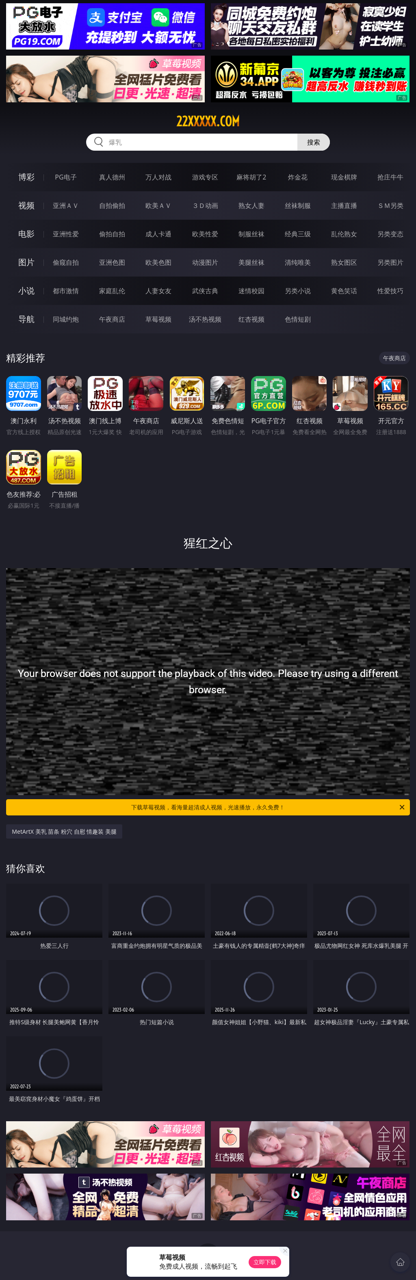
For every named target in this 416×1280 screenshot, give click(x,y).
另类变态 (390, 233)
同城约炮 (66, 319)
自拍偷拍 (112, 205)
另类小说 (298, 290)
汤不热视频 (205, 319)
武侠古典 (205, 290)
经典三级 (298, 233)
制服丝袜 (251, 233)
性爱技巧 (390, 290)
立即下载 (265, 1262)
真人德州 (112, 177)
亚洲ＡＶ (66, 205)
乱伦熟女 (344, 233)
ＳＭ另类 (390, 205)
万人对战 (158, 177)
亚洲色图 (112, 262)
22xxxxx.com (208, 121)
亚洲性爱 (66, 233)
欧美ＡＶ (158, 205)
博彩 (26, 176)
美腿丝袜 (251, 262)
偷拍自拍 (112, 233)
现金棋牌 (344, 177)
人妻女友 (158, 290)
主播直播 (344, 205)
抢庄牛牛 (390, 177)
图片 (26, 262)
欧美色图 (158, 262)
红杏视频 (251, 319)
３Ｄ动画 (205, 205)
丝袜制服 (298, 205)
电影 (26, 233)
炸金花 (298, 177)
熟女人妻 (251, 205)
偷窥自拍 (66, 262)
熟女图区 (344, 262)
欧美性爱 (205, 233)
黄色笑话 (344, 290)
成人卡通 (158, 233)
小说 (26, 290)
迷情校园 (251, 290)
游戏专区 (205, 177)
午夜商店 (112, 319)
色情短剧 (298, 319)
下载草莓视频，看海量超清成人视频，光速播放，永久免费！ (268, 807)
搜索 (313, 142)
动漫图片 (205, 262)
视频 (26, 205)
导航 (26, 319)
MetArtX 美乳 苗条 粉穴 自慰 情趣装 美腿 (64, 831)
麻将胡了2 (251, 177)
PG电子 (65, 177)
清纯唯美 (298, 262)
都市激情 (66, 290)
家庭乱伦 (112, 290)
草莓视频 (158, 319)
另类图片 (390, 262)
